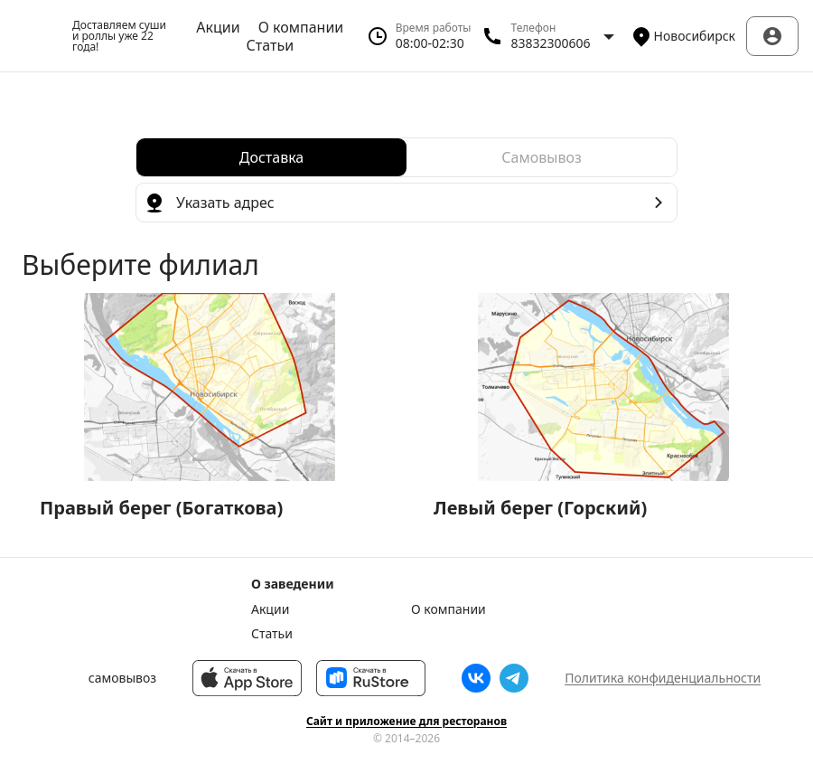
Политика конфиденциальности (663, 677)
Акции (217, 27)
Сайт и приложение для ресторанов (406, 721)
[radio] (271, 157)
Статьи (270, 45)
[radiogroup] (407, 157)
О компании (301, 27)
